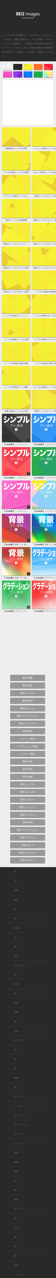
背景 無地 (28, 822)
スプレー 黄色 (27, 754)
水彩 (16, 1031)
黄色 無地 (28, 700)
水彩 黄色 (28, 731)
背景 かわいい (27, 799)
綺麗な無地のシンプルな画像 (28, 39)
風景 (16, 900)
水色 (16, 1265)
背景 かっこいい (27, 807)
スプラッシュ (20, 1115)
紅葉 (16, 928)
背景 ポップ (27, 845)
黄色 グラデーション (28, 716)
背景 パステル (27, 815)
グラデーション (21, 1125)
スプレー (18, 1134)
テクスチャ (19, 965)
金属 (16, 1012)
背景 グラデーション (28, 830)
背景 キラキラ (27, 860)
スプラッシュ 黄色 (27, 746)
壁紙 (16, 1162)
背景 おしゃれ (27, 792)
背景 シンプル (27, 784)
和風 (16, 890)
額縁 (16, 1078)
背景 (16, 1153)
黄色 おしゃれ (27, 708)
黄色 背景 (28, 685)
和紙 (16, 1003)
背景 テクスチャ (27, 853)
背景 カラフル (27, 837)
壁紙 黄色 (28, 761)
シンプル (18, 1106)
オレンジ (18, 1209)
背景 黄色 (28, 769)
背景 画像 (28, 777)
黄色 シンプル (27, 693)
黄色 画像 (28, 678)
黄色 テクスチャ (27, 723)
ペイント (18, 1143)
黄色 (16, 1200)
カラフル (18, 1097)
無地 (16, 1171)
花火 (16, 956)
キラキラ (18, 1040)
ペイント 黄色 (27, 738)
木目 (16, 984)
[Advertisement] (28, 105)
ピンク (17, 1228)
